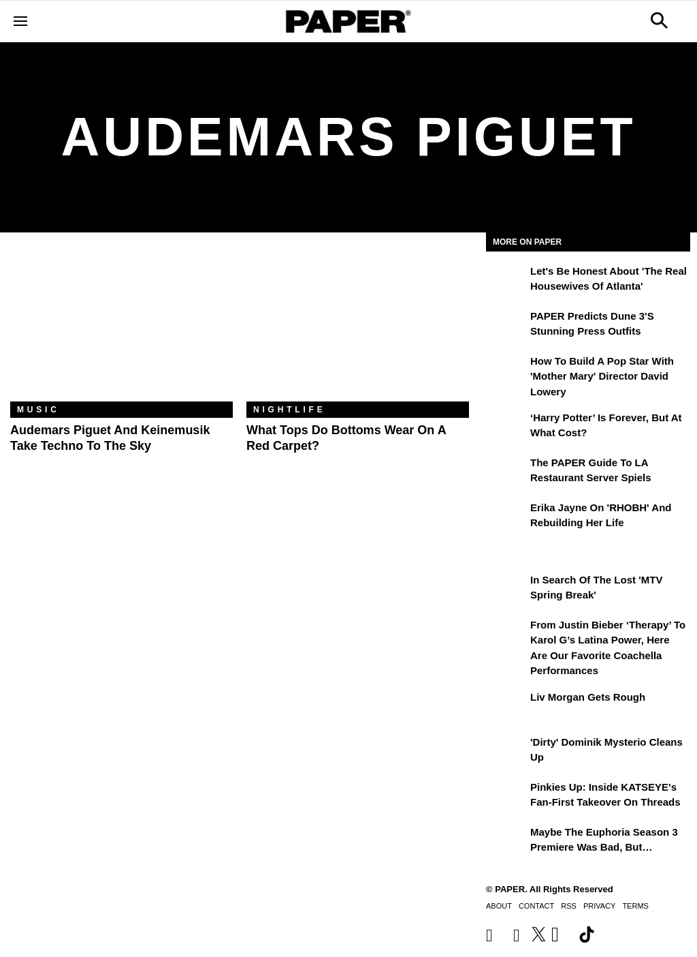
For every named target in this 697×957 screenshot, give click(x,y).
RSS (569, 906)
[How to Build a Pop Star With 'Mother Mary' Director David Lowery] (506, 371)
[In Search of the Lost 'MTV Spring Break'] (506, 590)
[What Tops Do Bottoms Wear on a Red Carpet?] (357, 327)
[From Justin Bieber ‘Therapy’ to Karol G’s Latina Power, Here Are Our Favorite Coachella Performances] (506, 635)
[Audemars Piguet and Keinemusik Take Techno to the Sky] (121, 327)
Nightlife (289, 409)
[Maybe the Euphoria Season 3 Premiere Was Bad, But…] (506, 842)
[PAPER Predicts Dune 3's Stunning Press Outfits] (506, 326)
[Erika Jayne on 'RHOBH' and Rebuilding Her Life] (506, 517)
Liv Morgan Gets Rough (587, 697)
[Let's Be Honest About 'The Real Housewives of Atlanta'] (506, 281)
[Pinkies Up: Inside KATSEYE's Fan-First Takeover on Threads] (506, 797)
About (499, 906)
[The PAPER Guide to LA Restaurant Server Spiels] (506, 472)
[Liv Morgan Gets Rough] (506, 707)
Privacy (599, 906)
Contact (536, 906)
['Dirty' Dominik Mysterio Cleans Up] (506, 752)
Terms (635, 906)
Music (38, 409)
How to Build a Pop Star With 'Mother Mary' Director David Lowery (602, 376)
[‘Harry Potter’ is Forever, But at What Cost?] (506, 427)
